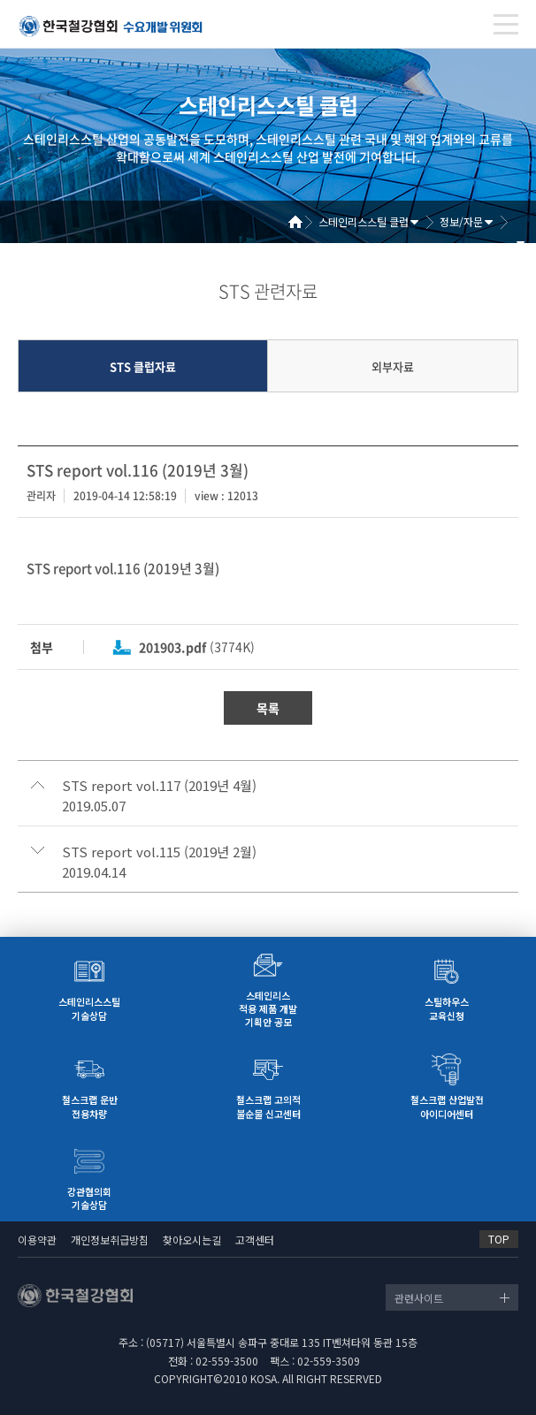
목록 (268, 708)
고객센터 (254, 1239)
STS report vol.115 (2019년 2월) (159, 852)
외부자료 (392, 366)
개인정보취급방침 (110, 1239)
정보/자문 (461, 221)
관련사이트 (418, 1297)
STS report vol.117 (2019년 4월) (159, 786)
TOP (498, 1238)
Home (301, 222)
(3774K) (197, 647)
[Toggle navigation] (506, 24)
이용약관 (37, 1239)
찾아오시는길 (192, 1239)
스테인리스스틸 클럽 (363, 221)
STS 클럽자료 (143, 366)
